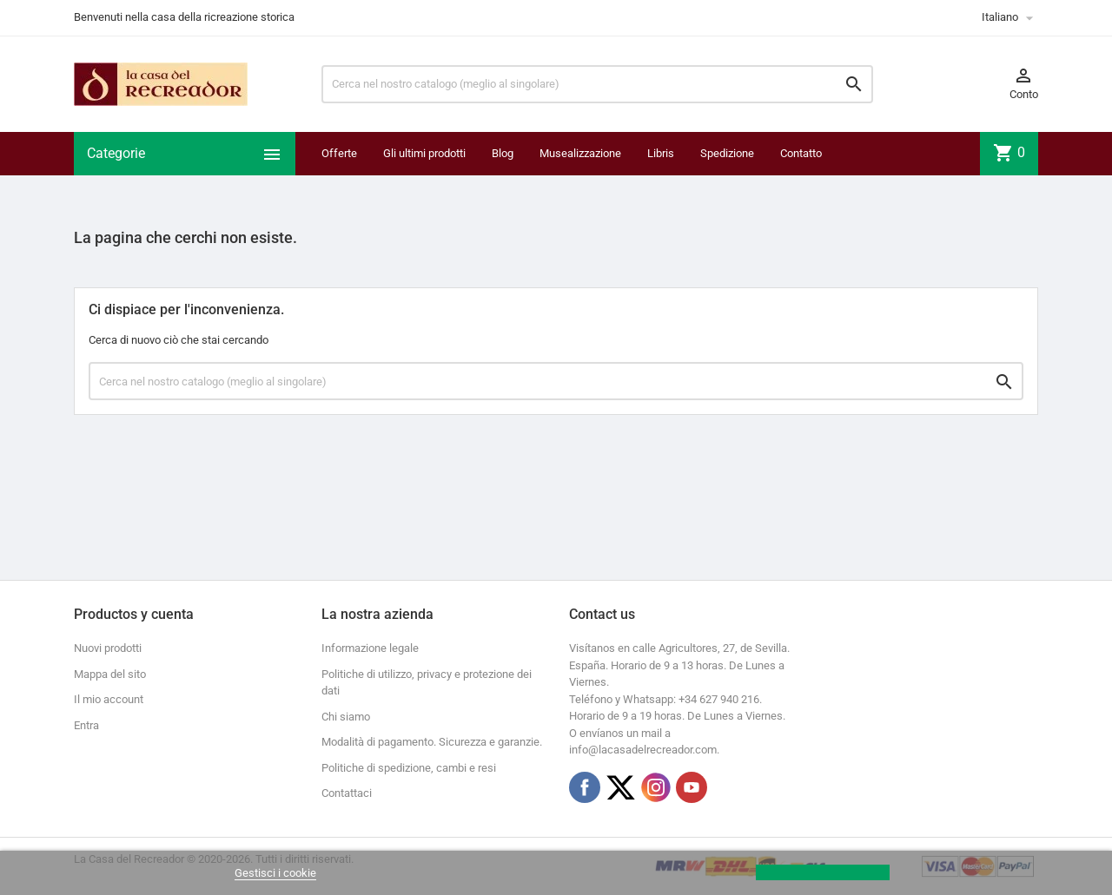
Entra (86, 725)
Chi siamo (345, 716)
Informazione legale (370, 648)
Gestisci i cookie (275, 872)
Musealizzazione (580, 153)
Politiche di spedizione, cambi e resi (408, 767)
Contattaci (346, 793)
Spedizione (727, 153)
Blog (502, 153)
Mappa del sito (110, 674)
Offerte (339, 153)
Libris (660, 153)
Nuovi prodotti (108, 648)
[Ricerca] (597, 84)
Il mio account (108, 699)
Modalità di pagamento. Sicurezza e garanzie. (431, 741)
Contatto (801, 153)
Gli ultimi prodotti (424, 153)
